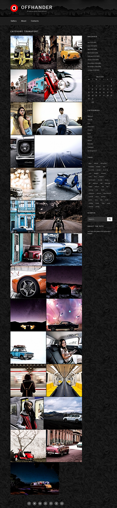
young (97, 206)
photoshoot (107, 193)
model (102, 190)
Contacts (35, 21)
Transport (91, 147)
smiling (91, 203)
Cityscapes (91, 126)
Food (89, 133)
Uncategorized (92, 151)
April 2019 (91, 49)
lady (103, 186)
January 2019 (91, 59)
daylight (96, 173)
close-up (105, 170)
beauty (98, 166)
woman (91, 206)
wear (108, 203)
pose (97, 196)
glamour (95, 183)
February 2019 (92, 56)
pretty (90, 200)
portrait (91, 196)
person (99, 193)
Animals (90, 119)
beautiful (91, 166)
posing (103, 196)
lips (107, 186)
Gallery (14, 21)
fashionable (92, 180)
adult (90, 163)
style (103, 203)
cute (90, 173)
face (95, 176)
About (23, 21)
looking (91, 190)
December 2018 (93, 63)
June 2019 (91, 46)
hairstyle (107, 183)
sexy (96, 200)
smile (106, 200)
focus (106, 180)
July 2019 (90, 42)
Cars (89, 123)
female (100, 180)
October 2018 (92, 70)
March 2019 (91, 53)
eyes (90, 176)
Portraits (90, 144)
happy (90, 186)
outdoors (91, 193)
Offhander (37, 7)
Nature (90, 140)
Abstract (90, 116)
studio (97, 203)
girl (89, 183)
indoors (97, 186)
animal (96, 163)
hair (101, 183)
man (97, 190)
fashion (101, 176)
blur (104, 166)
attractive (103, 163)
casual (98, 170)
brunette (91, 170)
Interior (90, 137)
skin (101, 200)
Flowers (90, 130)
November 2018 (93, 66)
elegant (103, 173)
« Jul (92, 102)
